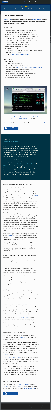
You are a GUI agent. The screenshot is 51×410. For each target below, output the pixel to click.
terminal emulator (36, 19)
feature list (6, 386)
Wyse (34, 67)
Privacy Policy (29, 407)
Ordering (33, 9)
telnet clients (23, 337)
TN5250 (18, 67)
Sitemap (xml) (41, 407)
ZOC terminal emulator (19, 117)
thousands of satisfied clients (20, 54)
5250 (14, 209)
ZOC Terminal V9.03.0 (29, 388)
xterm (22, 67)
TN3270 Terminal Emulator (11, 141)
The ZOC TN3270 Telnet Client (11, 357)
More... (6, 80)
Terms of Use (29, 405)
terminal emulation (8, 247)
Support (15, 407)
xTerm (29, 304)
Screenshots (18, 9)
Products (24, 2)
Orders (31, 2)
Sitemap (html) (41, 405)
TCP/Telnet (10, 236)
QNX (45, 67)
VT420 (30, 67)
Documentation (26, 9)
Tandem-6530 (40, 67)
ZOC (4, 166)
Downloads (38, 2)
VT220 (26, 67)
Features (12, 9)
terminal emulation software (26, 164)
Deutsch (46, 2)
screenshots (39, 118)
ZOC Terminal (25, 6)
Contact (15, 405)
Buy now (45, 9)
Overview (6, 9)
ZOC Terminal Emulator (22, 384)
